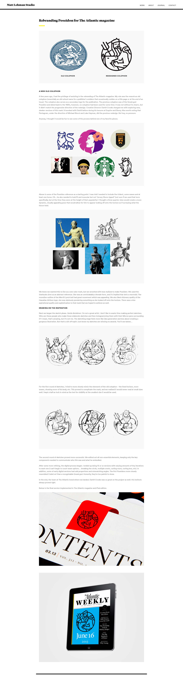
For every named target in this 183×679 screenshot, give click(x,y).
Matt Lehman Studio (21, 5)
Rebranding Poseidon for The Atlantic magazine (77, 20)
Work (142, 5)
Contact (172, 5)
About (151, 5)
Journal (161, 5)
